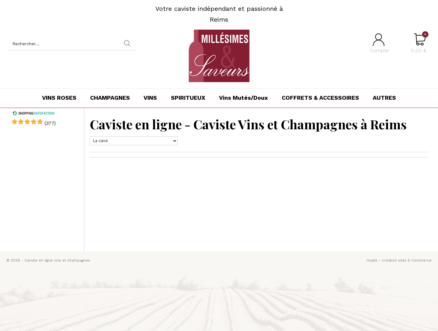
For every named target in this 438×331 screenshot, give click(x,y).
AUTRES (384, 97)
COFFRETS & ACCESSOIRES (320, 97)
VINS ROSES (59, 97)
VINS (150, 97)
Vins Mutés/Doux (243, 97)
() (50, 123)
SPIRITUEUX (188, 97)
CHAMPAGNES (110, 97)
